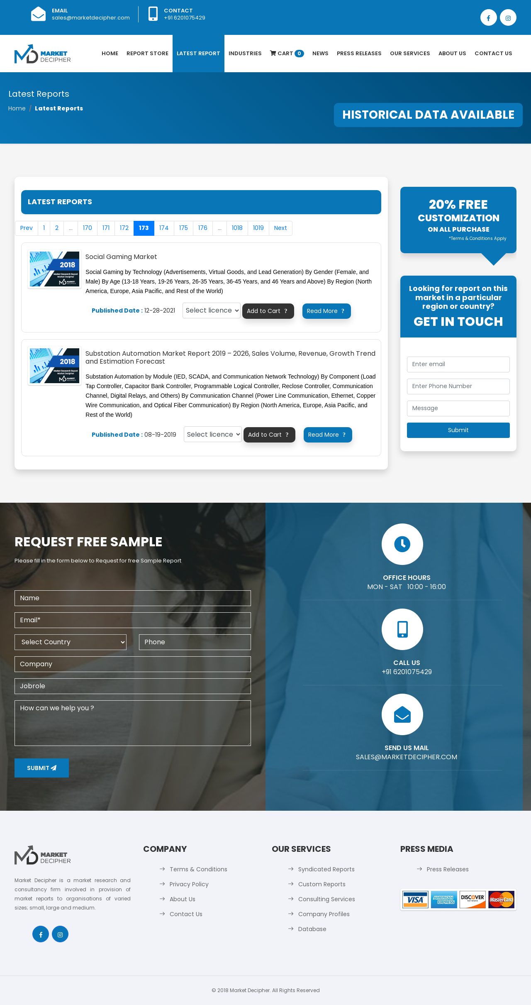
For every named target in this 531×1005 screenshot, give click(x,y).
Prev (26, 228)
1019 (258, 228)
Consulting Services (326, 899)
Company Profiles (324, 914)
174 (164, 228)
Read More (327, 311)
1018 (237, 228)
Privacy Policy (189, 884)
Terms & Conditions (198, 869)
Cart (287, 53)
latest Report (198, 53)
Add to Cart (268, 311)
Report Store (147, 53)
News (320, 53)
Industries (245, 53)
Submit (41, 768)
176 (202, 228)
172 (124, 228)
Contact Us (493, 53)
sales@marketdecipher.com (91, 18)
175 (183, 228)
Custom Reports (322, 884)
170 (87, 228)
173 (144, 228)
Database (312, 929)
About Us (452, 53)
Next (280, 228)
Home (110, 53)
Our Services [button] (410, 53)
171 (106, 228)
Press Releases (359, 53)
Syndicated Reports (326, 869)
